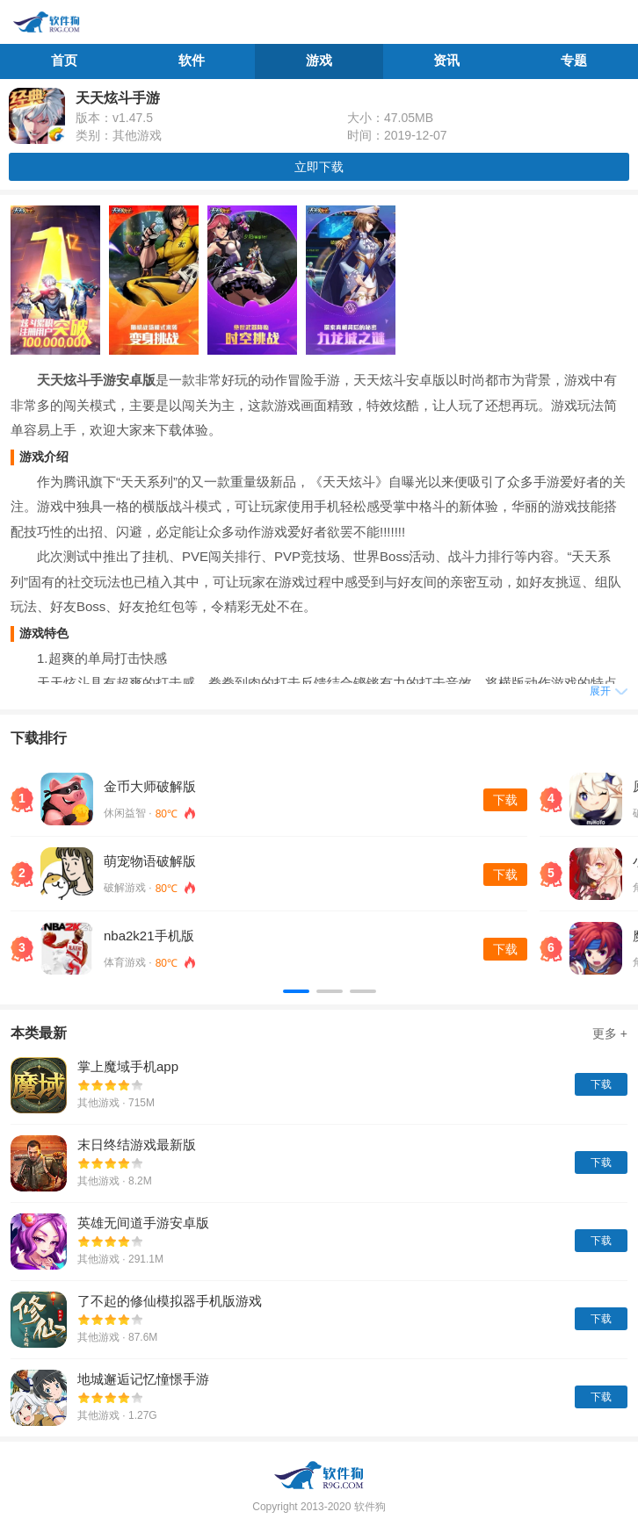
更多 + (609, 1033)
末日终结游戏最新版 (136, 1144)
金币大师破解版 (150, 786)
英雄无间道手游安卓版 (143, 1222)
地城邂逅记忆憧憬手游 (143, 1378)
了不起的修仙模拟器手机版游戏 (169, 1300)
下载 (505, 800)
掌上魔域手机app (127, 1066)
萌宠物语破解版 (150, 860)
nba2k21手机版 (149, 935)
